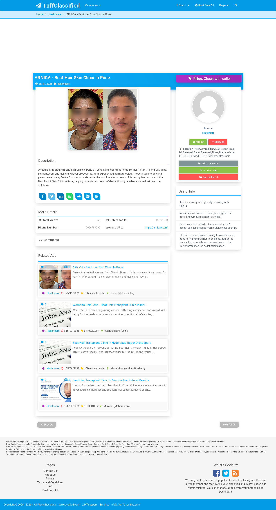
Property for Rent (37, 444)
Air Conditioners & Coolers (36, 442)
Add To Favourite (208, 163)
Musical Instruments (42, 447)
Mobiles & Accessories (74, 442)
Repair (248, 452)
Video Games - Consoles (201, 442)
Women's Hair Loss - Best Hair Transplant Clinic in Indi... (110, 305)
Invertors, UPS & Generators (161, 442)
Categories (93, 5)
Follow (198, 142)
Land (61, 444)
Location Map (208, 170)
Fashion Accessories (173, 447)
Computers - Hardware (94, 442)
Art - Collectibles (26, 447)
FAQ (50, 486)
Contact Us (50, 470)
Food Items (111, 447)
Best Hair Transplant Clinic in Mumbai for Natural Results (111, 380)
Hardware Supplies (254, 447)
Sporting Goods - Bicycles (127, 447)
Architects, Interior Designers (46, 452)
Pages (223, 5)
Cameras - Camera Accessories (118, 442)
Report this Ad (208, 177)
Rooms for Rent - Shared (103, 444)
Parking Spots (86, 444)
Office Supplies (99, 447)
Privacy (50, 478)
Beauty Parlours (113, 452)
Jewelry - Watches (190, 447)
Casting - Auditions (97, 452)
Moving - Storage (237, 452)
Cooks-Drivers (145, 452)
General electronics (141, 442)
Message (218, 142)
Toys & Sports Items (147, 447)
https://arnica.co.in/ (156, 227)
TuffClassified (57, 5)
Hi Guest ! (182, 5)
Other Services (89, 454)
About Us (50, 474)
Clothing (159, 447)
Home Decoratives (206, 447)
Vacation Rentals (138, 444)
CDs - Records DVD (56, 442)
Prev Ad (47, 424)
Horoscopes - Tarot (55, 454)
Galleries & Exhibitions (62, 447)
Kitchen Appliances (182, 442)
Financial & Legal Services (175, 452)
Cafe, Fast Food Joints (73, 454)
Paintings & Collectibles (82, 447)
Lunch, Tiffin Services (79, 452)
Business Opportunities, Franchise (31, 454)
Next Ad (229, 424)
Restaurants (64, 452)
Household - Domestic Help (218, 452)
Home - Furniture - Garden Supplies (230, 447)
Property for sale (23, 444)
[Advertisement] (138, 45)
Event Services (158, 452)
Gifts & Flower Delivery (197, 452)
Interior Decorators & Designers (36, 449)
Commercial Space (72, 444)
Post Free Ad (204, 5)
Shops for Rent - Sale (122, 444)
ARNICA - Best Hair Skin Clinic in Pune (72, 77)
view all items (218, 442)
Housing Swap (52, 444)
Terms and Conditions (50, 482)
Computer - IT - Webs (129, 452)
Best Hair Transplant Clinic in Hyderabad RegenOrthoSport (112, 342)
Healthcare (53, 293)
